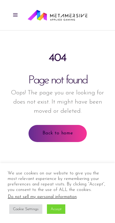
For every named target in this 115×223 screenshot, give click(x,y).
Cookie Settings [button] (26, 209)
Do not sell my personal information (42, 197)
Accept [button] (56, 209)
